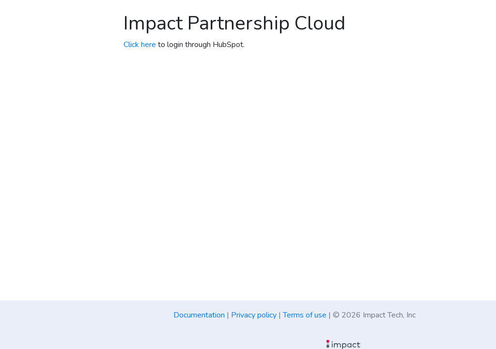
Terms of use (304, 315)
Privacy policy (254, 315)
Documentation (199, 315)
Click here (140, 44)
